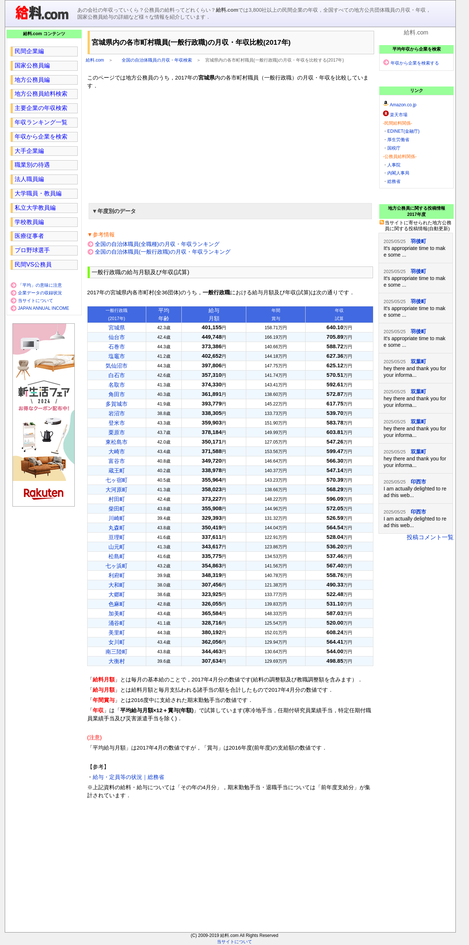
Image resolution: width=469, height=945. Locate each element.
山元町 (116, 547)
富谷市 (116, 461)
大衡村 (116, 661)
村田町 (116, 499)
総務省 (393, 181)
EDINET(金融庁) (403, 131)
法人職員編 (29, 179)
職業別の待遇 (32, 165)
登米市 (116, 423)
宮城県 (116, 327)
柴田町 (116, 508)
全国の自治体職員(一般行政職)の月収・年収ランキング (162, 252)
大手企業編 (29, 151)
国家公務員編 (32, 65)
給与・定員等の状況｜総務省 (128, 777)
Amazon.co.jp (403, 104)
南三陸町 (117, 651)
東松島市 (117, 442)
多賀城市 (117, 404)
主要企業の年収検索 (41, 108)
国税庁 (393, 148)
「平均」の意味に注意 (40, 285)
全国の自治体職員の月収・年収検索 (157, 60)
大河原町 (117, 489)
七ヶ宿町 (117, 480)
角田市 (116, 394)
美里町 (116, 632)
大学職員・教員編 (38, 193)
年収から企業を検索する (415, 63)
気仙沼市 (117, 366)
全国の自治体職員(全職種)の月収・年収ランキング (157, 244)
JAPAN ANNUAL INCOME (43, 308)
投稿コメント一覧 (430, 537)
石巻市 (116, 346)
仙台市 (116, 337)
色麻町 (116, 604)
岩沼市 (116, 413)
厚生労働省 (398, 139)
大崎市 (116, 451)
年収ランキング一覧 (41, 122)
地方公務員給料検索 (41, 94)
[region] (230, 145)
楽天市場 (398, 114)
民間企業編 (29, 51)
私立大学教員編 (35, 208)
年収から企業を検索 (41, 136)
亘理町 (116, 537)
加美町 (116, 613)
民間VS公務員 (33, 264)
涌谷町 (116, 623)
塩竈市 (116, 356)
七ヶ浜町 (117, 566)
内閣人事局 (398, 173)
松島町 (116, 556)
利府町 (116, 575)
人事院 (393, 165)
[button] (230, 211)
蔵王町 (116, 470)
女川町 (116, 642)
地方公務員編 (32, 80)
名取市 (116, 385)
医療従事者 (29, 236)
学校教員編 (29, 222)
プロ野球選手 (32, 250)
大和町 (116, 585)
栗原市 (116, 432)
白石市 (116, 375)
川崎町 (116, 518)
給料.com (95, 60)
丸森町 (116, 528)
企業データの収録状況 (40, 292)
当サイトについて (35, 300)
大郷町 (116, 594)
